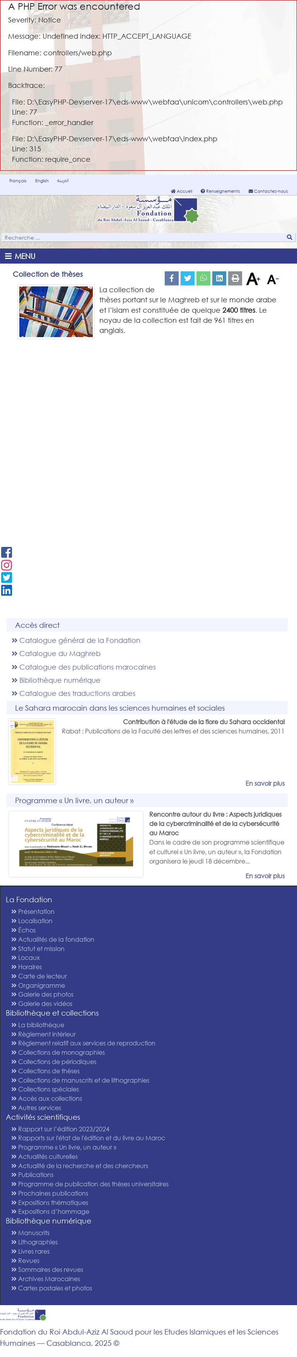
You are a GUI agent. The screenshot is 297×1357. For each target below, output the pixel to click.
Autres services (36, 1107)
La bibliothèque (37, 1025)
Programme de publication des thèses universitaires (90, 1184)
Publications (32, 1174)
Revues (25, 1260)
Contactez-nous (268, 191)
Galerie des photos (42, 994)
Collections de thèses (45, 1071)
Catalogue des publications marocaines (84, 667)
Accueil (181, 191)
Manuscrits (30, 1232)
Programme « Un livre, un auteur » (63, 1147)
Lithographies (34, 1242)
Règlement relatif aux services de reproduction (83, 1043)
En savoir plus (265, 783)
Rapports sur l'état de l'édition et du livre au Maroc (88, 1138)
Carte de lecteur (39, 976)
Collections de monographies (58, 1052)
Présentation (33, 911)
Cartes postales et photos (51, 1288)
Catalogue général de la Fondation (76, 640)
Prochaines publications (49, 1193)
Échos (23, 930)
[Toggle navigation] (21, 256)
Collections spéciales (45, 1089)
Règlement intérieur (43, 1034)
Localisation (32, 921)
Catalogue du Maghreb (56, 653)
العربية (62, 180)
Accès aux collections (46, 1098)
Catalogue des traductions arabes (73, 693)
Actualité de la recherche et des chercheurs (79, 1166)
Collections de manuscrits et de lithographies (80, 1080)
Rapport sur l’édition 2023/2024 (60, 1129)
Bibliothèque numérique (56, 680)
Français (17, 181)
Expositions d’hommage (50, 1211)
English (42, 181)
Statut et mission (38, 948)
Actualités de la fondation (52, 939)
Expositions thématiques (49, 1202)
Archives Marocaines (45, 1279)
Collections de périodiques (53, 1061)
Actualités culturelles (44, 1156)
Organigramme (38, 985)
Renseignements (220, 191)
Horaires (26, 967)
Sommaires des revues (47, 1269)
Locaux (25, 957)
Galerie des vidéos (41, 1003)
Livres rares (30, 1251)
